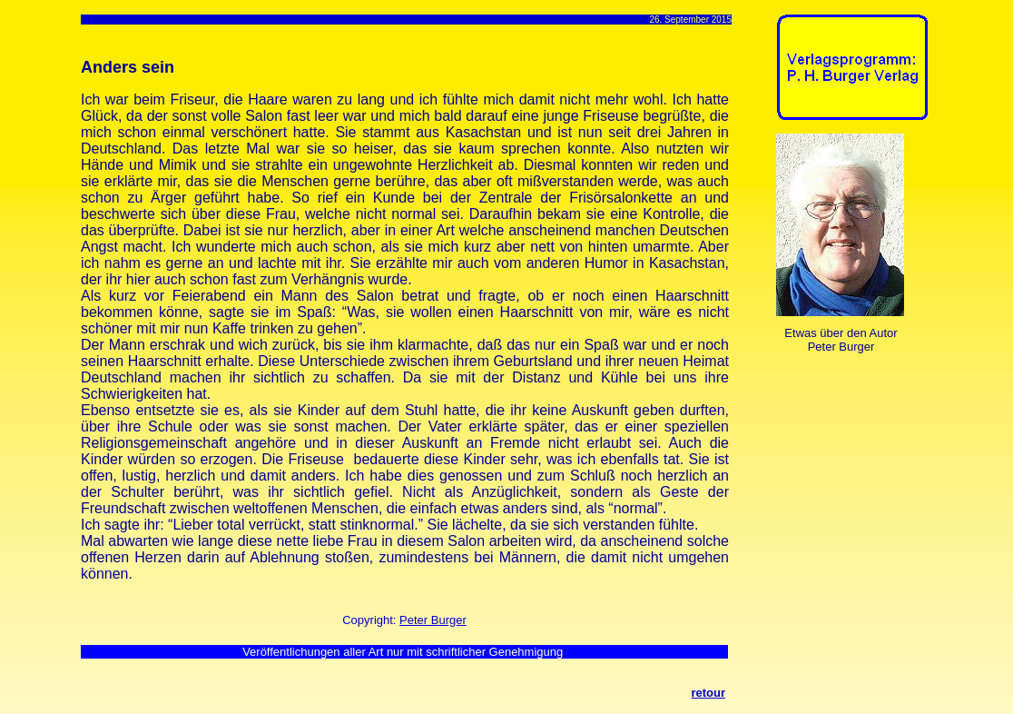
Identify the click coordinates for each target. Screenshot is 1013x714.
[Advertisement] (833, 436)
